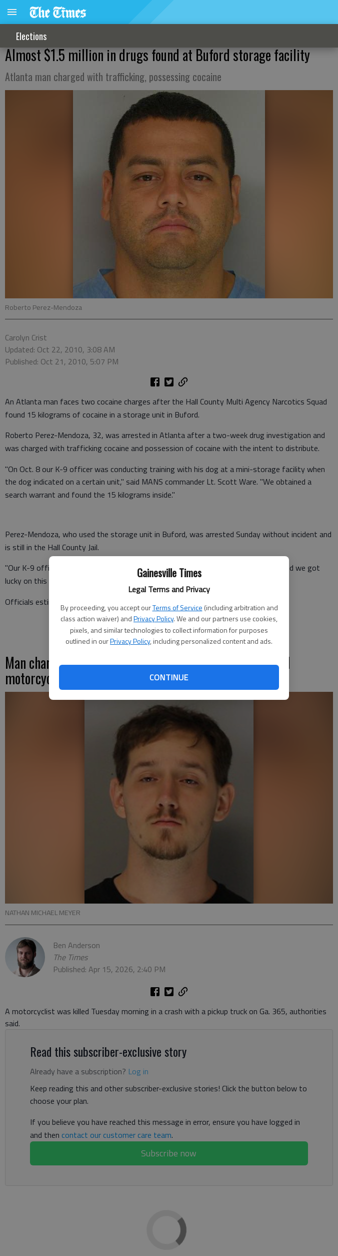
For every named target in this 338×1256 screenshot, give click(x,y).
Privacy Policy (154, 618)
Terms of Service (177, 607)
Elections (31, 36)
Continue (169, 677)
